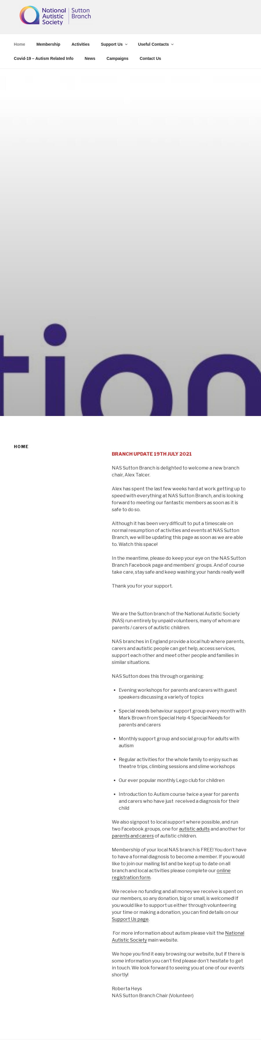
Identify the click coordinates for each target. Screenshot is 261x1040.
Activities (81, 44)
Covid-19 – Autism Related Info (44, 58)
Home (19, 44)
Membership (48, 44)
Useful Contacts (156, 44)
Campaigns (117, 58)
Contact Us (150, 58)
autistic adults (194, 829)
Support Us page (130, 919)
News (90, 58)
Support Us (114, 44)
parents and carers (133, 836)
